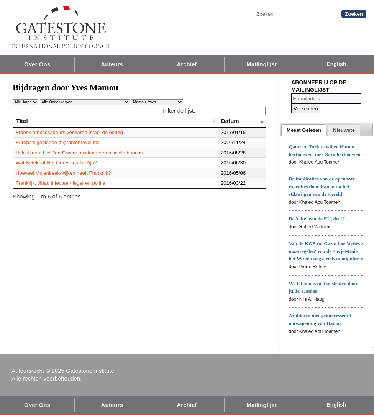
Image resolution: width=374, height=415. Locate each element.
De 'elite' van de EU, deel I (317, 218)
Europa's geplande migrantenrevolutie (58, 142)
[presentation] (304, 130)
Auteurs (112, 64)
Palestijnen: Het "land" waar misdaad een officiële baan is (79, 153)
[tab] (303, 130)
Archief (187, 64)
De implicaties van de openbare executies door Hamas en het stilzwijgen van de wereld (322, 186)
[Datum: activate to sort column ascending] (242, 121)
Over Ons (37, 64)
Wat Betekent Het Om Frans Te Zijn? (56, 163)
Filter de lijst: (214, 110)
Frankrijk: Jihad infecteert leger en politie (60, 183)
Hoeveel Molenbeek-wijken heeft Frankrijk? (63, 173)
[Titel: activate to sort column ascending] (115, 121)
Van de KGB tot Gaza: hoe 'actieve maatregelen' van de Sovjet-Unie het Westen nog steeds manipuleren (326, 251)
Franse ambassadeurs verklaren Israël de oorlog (69, 132)
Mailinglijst (261, 64)
